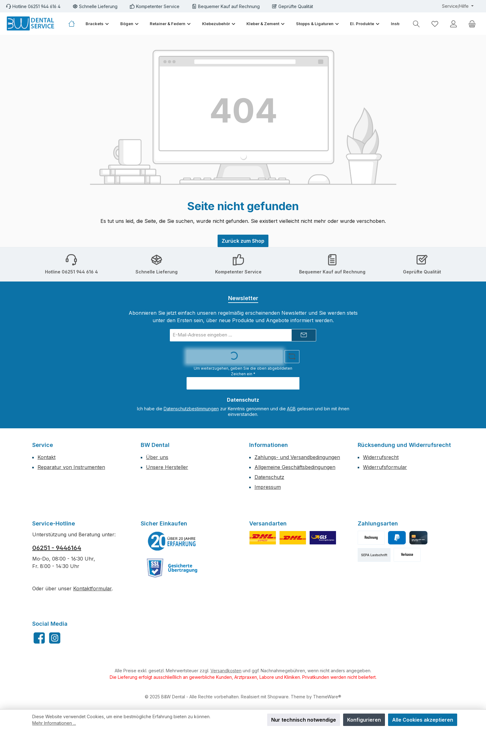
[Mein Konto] (453, 23)
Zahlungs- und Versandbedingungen (297, 457)
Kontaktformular (92, 588)
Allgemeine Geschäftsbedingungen (294, 467)
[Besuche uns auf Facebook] (39, 638)
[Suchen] (416, 23)
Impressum (267, 487)
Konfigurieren (364, 720)
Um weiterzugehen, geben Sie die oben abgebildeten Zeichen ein (243, 371)
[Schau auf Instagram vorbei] (55, 638)
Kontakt (46, 457)
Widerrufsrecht (381, 457)
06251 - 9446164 (56, 548)
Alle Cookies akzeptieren (422, 720)
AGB (291, 408)
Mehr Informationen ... (54, 723)
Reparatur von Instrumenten (71, 467)
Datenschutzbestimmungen (191, 408)
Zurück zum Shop (243, 241)
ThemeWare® (327, 696)
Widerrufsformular (385, 467)
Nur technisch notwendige (303, 720)
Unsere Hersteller (167, 467)
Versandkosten (225, 670)
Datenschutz (269, 477)
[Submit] (303, 335)
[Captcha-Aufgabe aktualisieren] (292, 356)
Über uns (157, 457)
